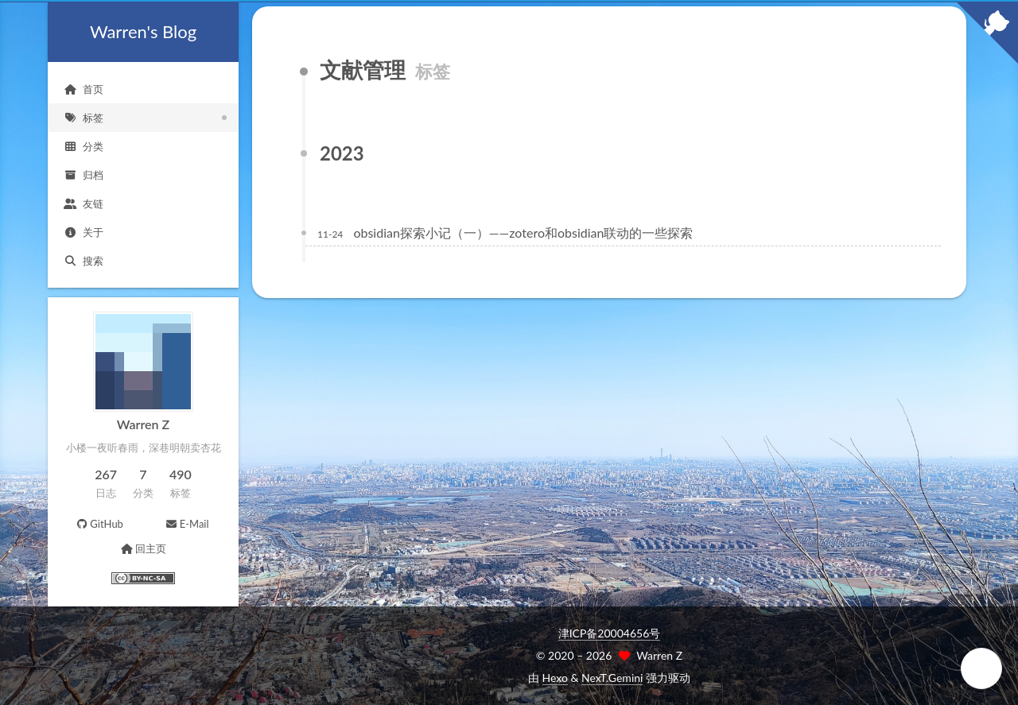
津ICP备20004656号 (609, 633)
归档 (83, 175)
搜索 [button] (83, 260)
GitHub (99, 523)
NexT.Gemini (612, 677)
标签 (83, 117)
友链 (83, 203)
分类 (83, 146)
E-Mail (186, 523)
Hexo (555, 677)
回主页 (142, 548)
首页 (83, 89)
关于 (83, 232)
